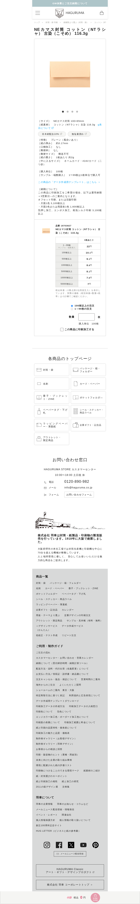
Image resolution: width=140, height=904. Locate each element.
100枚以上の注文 (84, 305)
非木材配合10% (50, 134)
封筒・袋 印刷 (52, 22)
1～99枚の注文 (83, 308)
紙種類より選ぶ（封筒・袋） (76, 22)
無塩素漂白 (78, 134)
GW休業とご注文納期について (69, 3)
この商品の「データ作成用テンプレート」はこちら (67, 182)
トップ (37, 22)
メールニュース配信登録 (70, 854)
